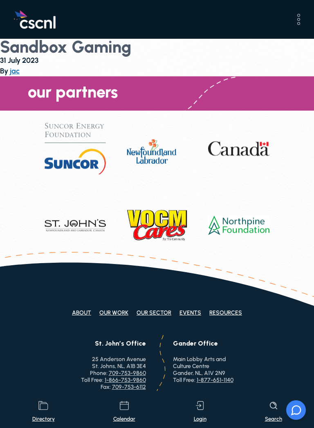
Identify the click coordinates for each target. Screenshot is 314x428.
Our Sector (154, 312)
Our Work (113, 312)
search (273, 411)
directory (43, 411)
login (200, 411)
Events (190, 312)
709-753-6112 (129, 387)
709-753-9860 (127, 373)
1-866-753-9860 (125, 380)
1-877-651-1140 (215, 380)
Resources (225, 312)
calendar (124, 411)
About (81, 312)
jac (15, 71)
